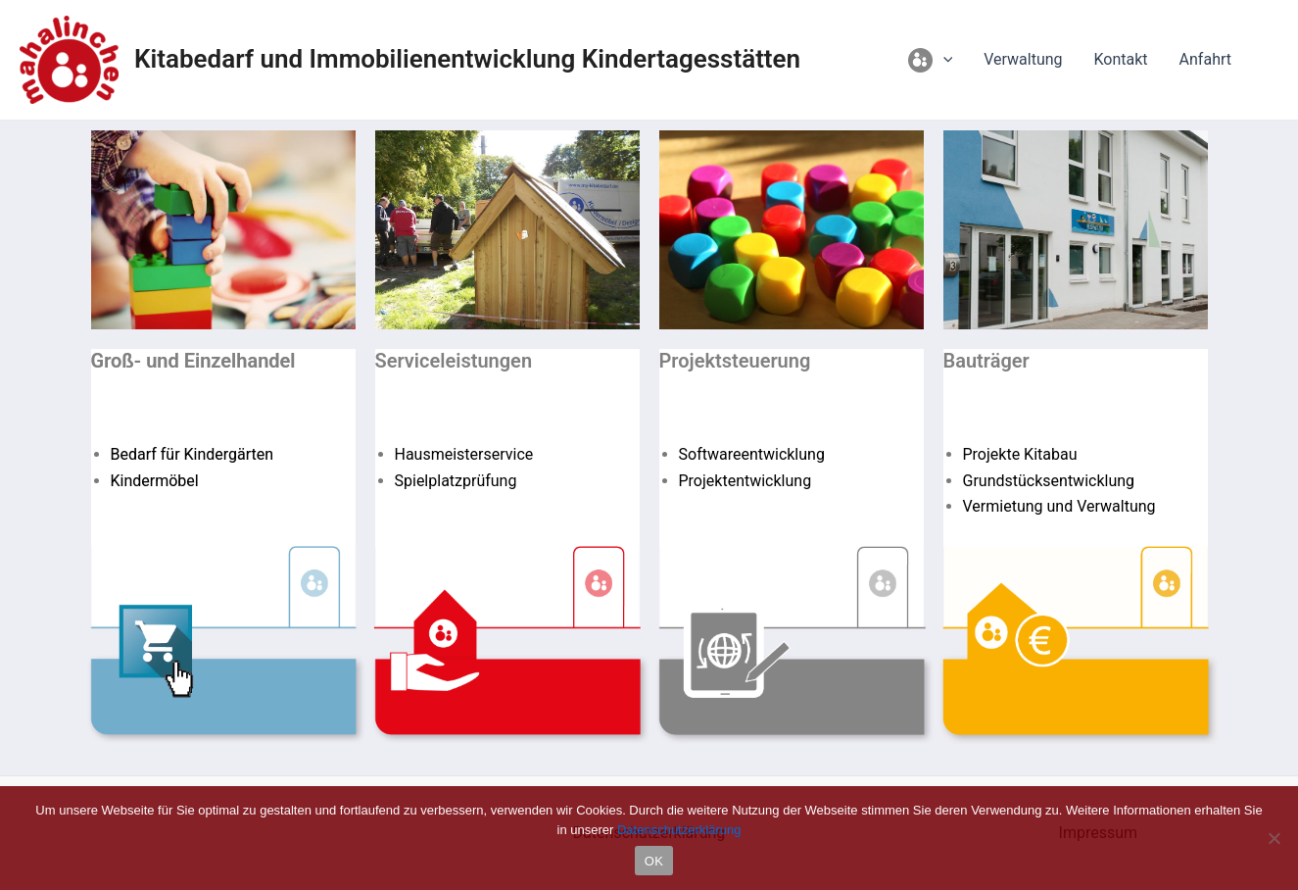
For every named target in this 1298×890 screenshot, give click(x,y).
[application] (943, 60)
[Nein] (1273, 838)
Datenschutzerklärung (679, 829)
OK (654, 861)
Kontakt (1121, 59)
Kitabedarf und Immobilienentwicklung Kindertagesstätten (467, 59)
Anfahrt (1205, 59)
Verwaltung (1023, 59)
